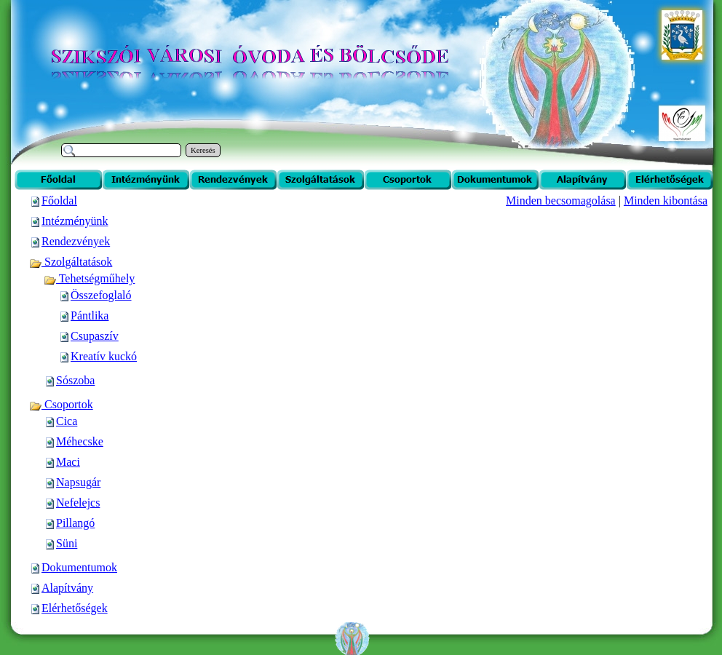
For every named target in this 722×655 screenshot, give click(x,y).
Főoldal (59, 200)
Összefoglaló (101, 295)
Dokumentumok (79, 567)
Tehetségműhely (89, 278)
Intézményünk (74, 221)
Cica (66, 421)
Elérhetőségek (74, 608)
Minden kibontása (665, 200)
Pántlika (89, 315)
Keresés (203, 150)
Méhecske (79, 441)
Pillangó (75, 523)
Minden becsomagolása (561, 200)
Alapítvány (67, 587)
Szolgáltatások (70, 261)
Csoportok (61, 404)
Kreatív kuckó (104, 356)
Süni (66, 543)
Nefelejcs (78, 502)
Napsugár (78, 482)
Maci (68, 462)
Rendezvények (75, 241)
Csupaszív (95, 336)
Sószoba (75, 380)
